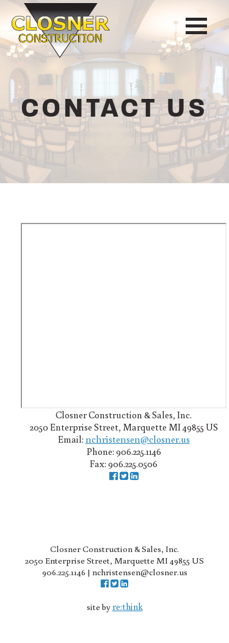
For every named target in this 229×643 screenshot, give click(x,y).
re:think (127, 606)
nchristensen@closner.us (137, 439)
